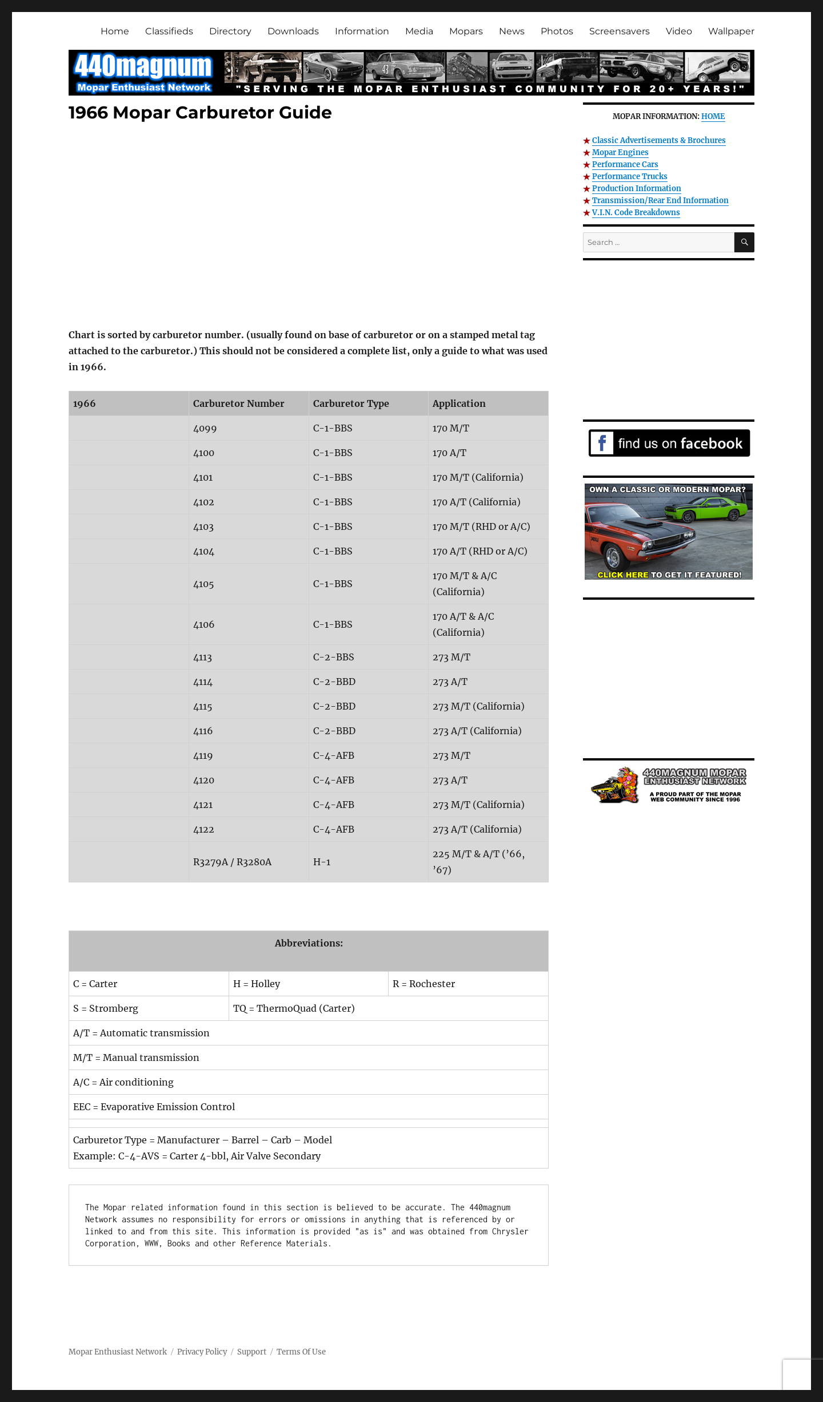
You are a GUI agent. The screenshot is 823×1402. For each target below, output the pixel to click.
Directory (230, 31)
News (512, 31)
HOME (713, 116)
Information (362, 31)
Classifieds (169, 31)
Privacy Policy (202, 1352)
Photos (557, 31)
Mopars (466, 31)
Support (251, 1352)
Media (419, 31)
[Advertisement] (311, 227)
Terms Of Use (301, 1352)
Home (115, 31)
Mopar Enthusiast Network (118, 1352)
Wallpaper (731, 31)
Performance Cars (625, 164)
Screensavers (619, 31)
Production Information (636, 188)
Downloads (293, 31)
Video (679, 31)
